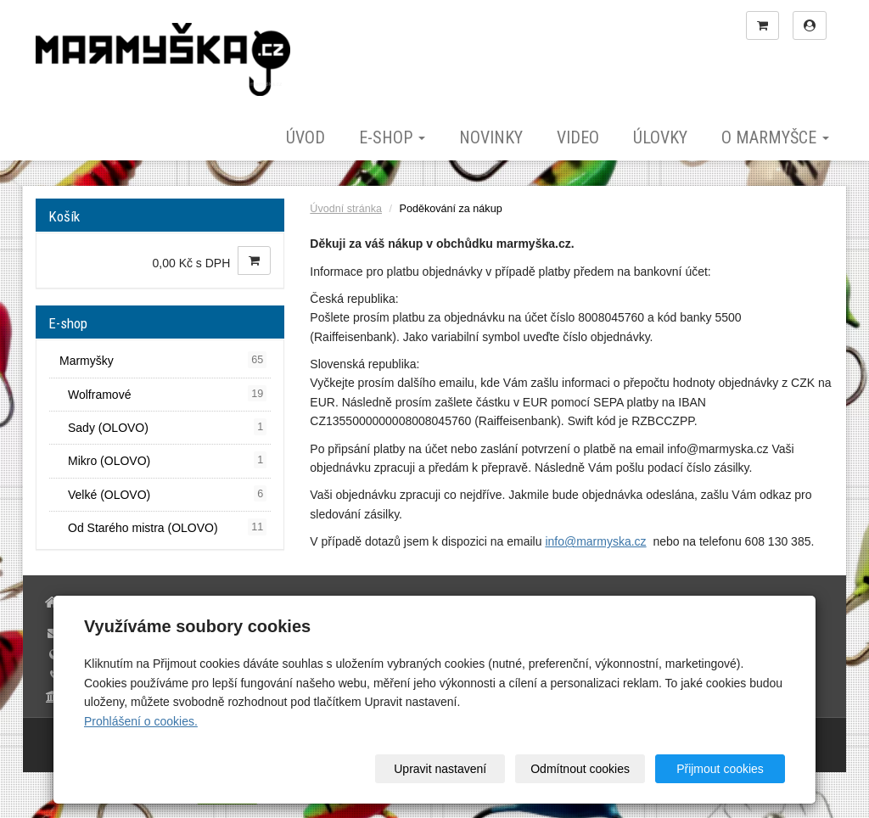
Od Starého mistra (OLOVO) (167, 526)
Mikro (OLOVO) (167, 459)
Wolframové (167, 393)
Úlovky (660, 137)
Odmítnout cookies (580, 769)
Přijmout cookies (720, 769)
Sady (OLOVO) (167, 426)
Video (578, 137)
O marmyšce (775, 137)
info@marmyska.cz (595, 541)
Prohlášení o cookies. (141, 721)
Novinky (491, 137)
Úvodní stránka (346, 209)
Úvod (305, 137)
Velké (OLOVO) (167, 493)
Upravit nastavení (440, 769)
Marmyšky (162, 359)
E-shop (392, 137)
